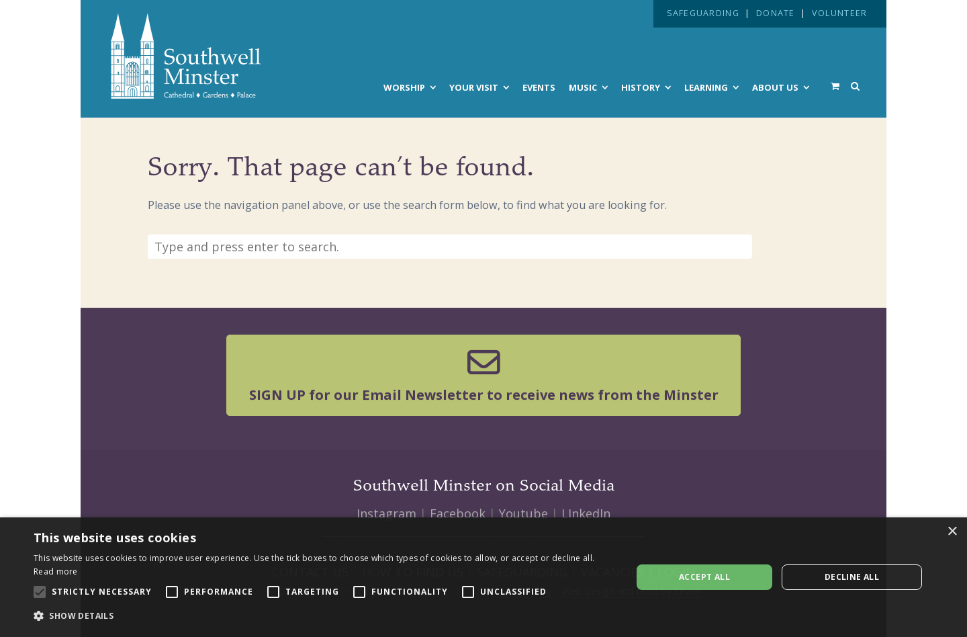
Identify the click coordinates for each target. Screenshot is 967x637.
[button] (324, 616)
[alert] (483, 577)
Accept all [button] (704, 577)
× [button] (952, 532)
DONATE (775, 13)
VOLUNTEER (839, 13)
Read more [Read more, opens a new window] (56, 571)
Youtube (523, 513)
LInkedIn (585, 513)
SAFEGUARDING (703, 13)
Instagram (386, 513)
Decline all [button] (852, 577)
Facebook (458, 513)
